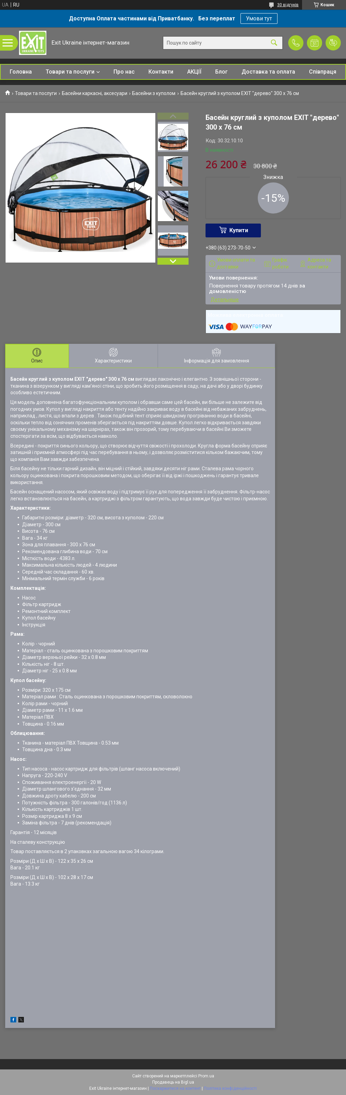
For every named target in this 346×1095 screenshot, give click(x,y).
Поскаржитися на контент (175, 1088)
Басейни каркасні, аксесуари (94, 93)
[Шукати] (274, 43)
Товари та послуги (70, 71)
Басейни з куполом (153, 93)
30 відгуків (288, 4)
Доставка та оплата (268, 71)
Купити (238, 230)
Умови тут (259, 18)
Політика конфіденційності (230, 1088)
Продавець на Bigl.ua (173, 1082)
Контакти (160, 71)
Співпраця (322, 71)
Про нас (124, 71)
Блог (221, 71)
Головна (21, 71)
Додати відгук (333, 42)
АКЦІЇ (194, 71)
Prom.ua (206, 1076)
